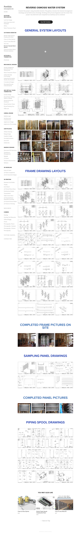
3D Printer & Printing (9, 203)
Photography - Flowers (9, 228)
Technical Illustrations (9, 160)
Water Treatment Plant (10, 28)
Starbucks (6, 60)
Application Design (9, 122)
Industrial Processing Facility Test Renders (9, 79)
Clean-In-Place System (9, 39)
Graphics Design (8, 136)
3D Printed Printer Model (10, 201)
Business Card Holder (9, 182)
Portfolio (8, 7)
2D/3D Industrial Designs (10, 175)
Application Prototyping (10, 124)
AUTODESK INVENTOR (10, 33)
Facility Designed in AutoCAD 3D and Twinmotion (9, 69)
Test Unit (6, 43)
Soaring (6, 215)
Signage (6, 156)
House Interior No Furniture (8, 101)
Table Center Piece (8, 195)
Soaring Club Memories (10, 217)
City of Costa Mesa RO (9, 41)
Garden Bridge (7, 94)
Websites (6, 163)
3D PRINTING (7, 179)
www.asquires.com (8, 9)
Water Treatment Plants (10, 72)
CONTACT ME (8, 239)
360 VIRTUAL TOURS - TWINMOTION (10, 91)
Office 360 (6, 108)
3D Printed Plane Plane (10, 189)
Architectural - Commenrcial (7, 119)
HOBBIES (6, 212)
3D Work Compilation (9, 172)
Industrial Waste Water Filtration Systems (10, 50)
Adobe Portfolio (48, 531)
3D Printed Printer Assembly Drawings (9, 198)
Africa (5, 26)
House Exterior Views (9, 104)
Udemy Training (8, 131)
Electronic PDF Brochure (10, 150)
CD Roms (6, 158)
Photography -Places (9, 224)
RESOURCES (7, 208)
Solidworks (6, 143)
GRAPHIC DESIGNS (9, 147)
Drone (5, 221)
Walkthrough (7, 116)
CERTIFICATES (8, 129)
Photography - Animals (10, 226)
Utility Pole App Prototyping (8, 75)
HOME (6, 12)
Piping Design (7, 134)
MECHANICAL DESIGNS (10, 64)
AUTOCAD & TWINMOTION (7, 56)
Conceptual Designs (9, 82)
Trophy (5, 184)
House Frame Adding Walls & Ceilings (9, 97)
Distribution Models (9, 191)
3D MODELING (8, 167)
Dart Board (7, 187)
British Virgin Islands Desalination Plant (9, 36)
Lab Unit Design (8, 20)
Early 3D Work (7, 170)
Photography (7, 230)
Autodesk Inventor (8, 138)
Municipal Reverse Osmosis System (8, 85)
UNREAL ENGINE (8, 113)
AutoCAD (6, 140)
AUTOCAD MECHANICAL (7, 16)
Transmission (7, 193)
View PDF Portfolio (45, 22)
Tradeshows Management (7, 153)
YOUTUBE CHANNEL (9, 235)
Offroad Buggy (7, 219)
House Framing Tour (9, 106)
